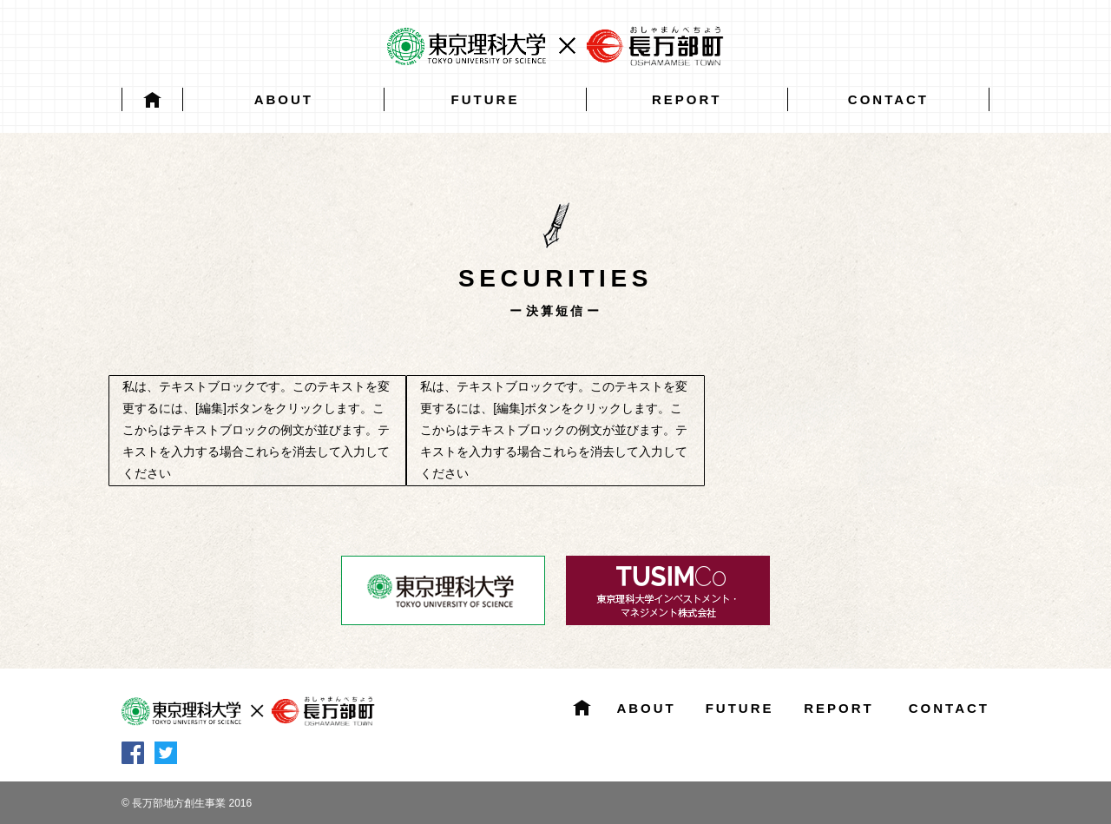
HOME (152, 99)
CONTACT (888, 99)
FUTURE (485, 99)
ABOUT (283, 99)
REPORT (687, 99)
